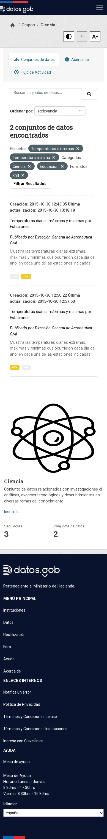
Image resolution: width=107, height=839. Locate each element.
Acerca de (76, 59)
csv (26, 276)
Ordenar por (21, 111)
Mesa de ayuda (16, 762)
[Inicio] (12, 25)
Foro (7, 647)
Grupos (28, 24)
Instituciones (14, 610)
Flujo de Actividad (32, 72)
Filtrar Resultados (29, 183)
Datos (8, 622)
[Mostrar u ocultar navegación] (99, 7)
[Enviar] (89, 94)
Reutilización (14, 634)
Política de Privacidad (21, 704)
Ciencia (47, 24)
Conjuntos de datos (34, 59)
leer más (12, 511)
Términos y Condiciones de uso (30, 716)
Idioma (9, 804)
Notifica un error (17, 692)
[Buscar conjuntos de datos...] (45, 92)
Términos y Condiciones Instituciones (35, 729)
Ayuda (9, 659)
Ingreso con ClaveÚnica (23, 741)
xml (14, 276)
